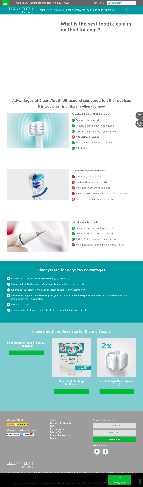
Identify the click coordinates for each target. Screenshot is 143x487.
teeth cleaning (55, 10)
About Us (110, 10)
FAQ (52, 426)
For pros (98, 10)
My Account (99, 3)
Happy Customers (75, 10)
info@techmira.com (110, 472)
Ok (119, 477)
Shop (43, 10)
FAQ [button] (89, 10)
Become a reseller (58, 429)
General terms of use (60, 435)
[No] (140, 481)
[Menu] (5, 3)
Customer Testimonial (60, 423)
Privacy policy (119, 483)
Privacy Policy (57, 432)
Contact (54, 438)
